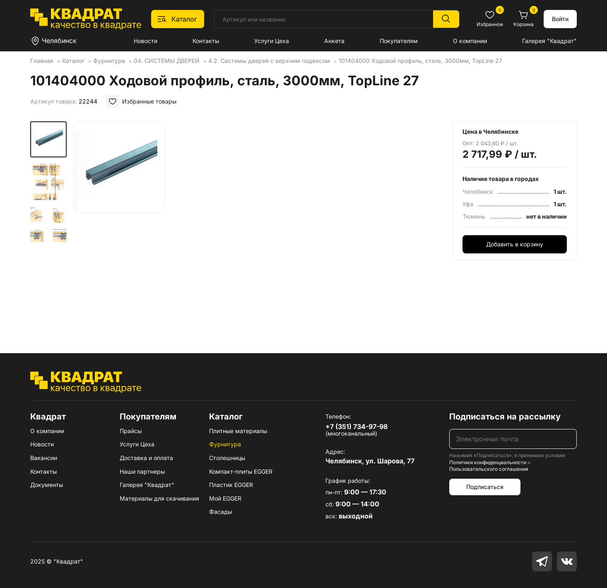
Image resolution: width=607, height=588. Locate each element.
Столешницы (227, 457)
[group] (174, 225)
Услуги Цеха (271, 40)
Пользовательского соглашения (488, 469)
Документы (46, 484)
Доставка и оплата (146, 457)
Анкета (334, 40)
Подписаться (484, 486)
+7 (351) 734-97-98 (356, 426)
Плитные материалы (238, 430)
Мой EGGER (225, 498)
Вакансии (43, 457)
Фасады (220, 511)
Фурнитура (225, 444)
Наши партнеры (142, 471)
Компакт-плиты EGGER (240, 471)
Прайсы (131, 430)
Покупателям (399, 40)
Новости (145, 40)
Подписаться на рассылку (505, 417)
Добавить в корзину (514, 244)
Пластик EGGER (231, 484)
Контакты (206, 40)
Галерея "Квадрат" (549, 40)
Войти (560, 18)
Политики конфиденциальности (487, 462)
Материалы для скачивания (159, 498)
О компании (470, 40)
